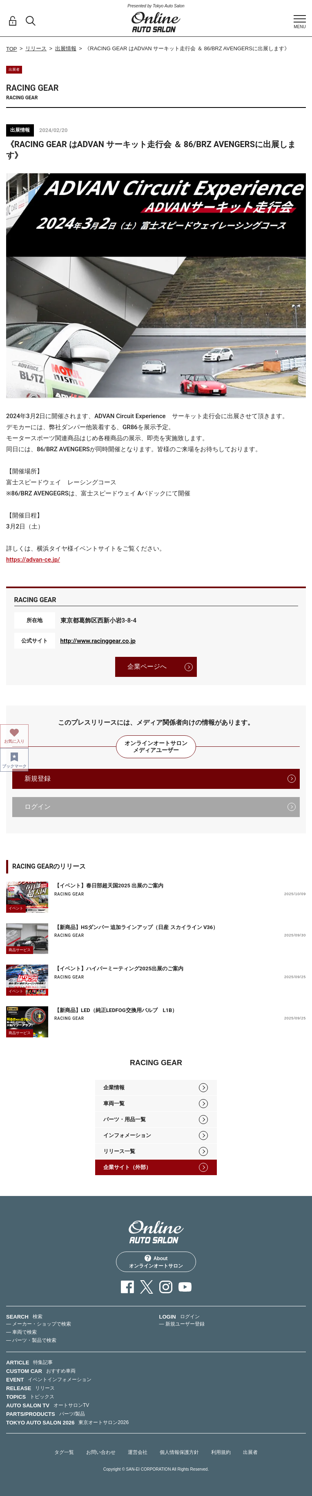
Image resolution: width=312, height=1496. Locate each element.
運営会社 (137, 1452)
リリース (36, 48)
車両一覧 (114, 1103)
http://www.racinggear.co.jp (98, 641)
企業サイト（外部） (127, 1167)
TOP (11, 49)
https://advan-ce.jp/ (33, 559)
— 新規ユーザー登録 (182, 1323)
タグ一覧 (64, 1452)
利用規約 (221, 1452)
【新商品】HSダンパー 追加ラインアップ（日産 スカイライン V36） (136, 927)
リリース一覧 (119, 1151)
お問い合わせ (101, 1452)
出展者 (250, 1452)
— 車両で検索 (21, 1332)
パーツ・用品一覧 (124, 1119)
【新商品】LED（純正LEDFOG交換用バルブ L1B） (115, 1010)
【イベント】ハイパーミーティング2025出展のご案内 (118, 968)
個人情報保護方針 (179, 1452)
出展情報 (65, 48)
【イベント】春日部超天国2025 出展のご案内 (108, 885)
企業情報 (114, 1087)
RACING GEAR (69, 894)
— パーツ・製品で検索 (31, 1340)
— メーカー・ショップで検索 (38, 1323)
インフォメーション (127, 1135)
